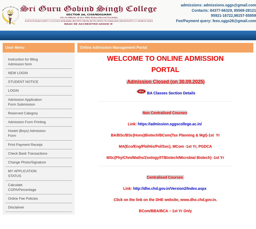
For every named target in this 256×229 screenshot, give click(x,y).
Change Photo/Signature (27, 162)
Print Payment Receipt (25, 145)
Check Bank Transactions (27, 153)
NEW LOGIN (18, 73)
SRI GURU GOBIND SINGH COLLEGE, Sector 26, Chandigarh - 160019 (80, 15)
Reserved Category (23, 113)
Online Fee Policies (23, 198)
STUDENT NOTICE (23, 82)
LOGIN (13, 91)
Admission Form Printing (27, 122)
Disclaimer (16, 207)
